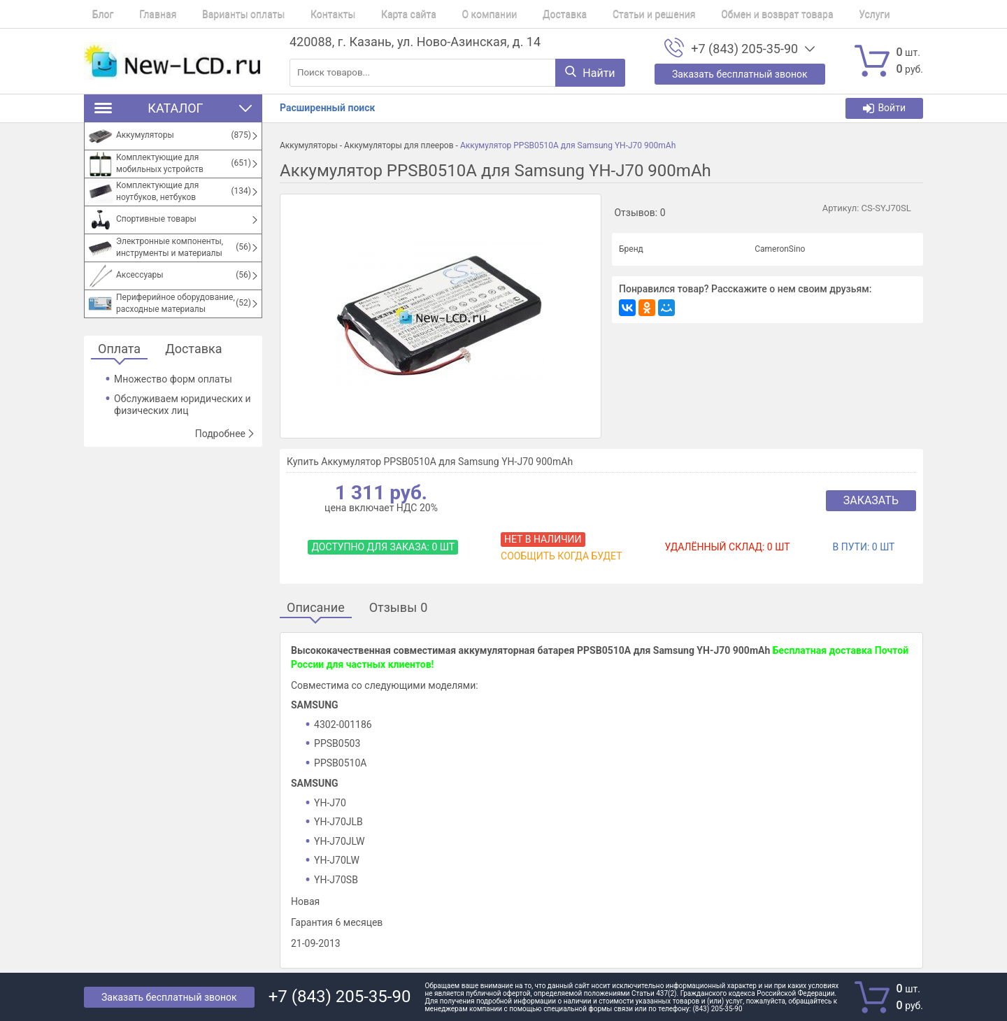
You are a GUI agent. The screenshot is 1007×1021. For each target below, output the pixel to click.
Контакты (300, 14)
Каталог (173, 108)
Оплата (119, 349)
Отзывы (398, 608)
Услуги (793, 14)
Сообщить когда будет (561, 556)
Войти (884, 108)
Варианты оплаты (219, 14)
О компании (441, 14)
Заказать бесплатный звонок (169, 997)
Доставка (507, 14)
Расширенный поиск (327, 107)
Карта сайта (368, 14)
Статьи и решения (589, 14)
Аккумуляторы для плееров (399, 145)
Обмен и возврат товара (703, 14)
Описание (316, 608)
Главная (141, 14)
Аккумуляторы (309, 145)
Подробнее (225, 433)
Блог (95, 14)
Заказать (871, 500)
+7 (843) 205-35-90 (744, 49)
